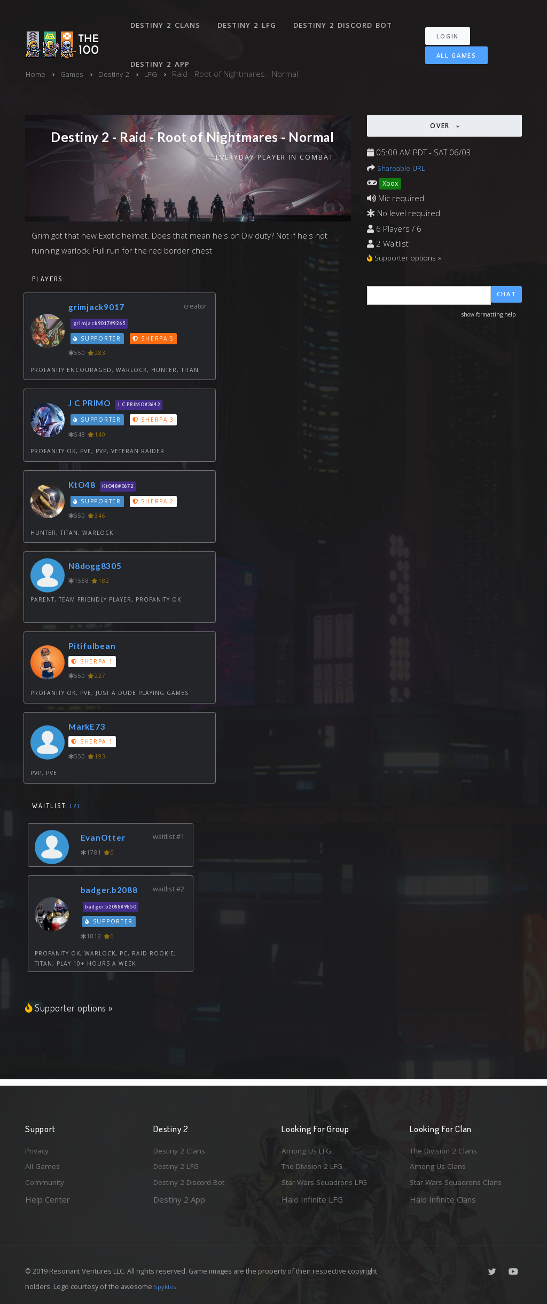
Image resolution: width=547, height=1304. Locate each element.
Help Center (47, 1199)
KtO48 (84, 486)
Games (75, 73)
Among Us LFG (309, 1147)
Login (453, 27)
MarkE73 (88, 727)
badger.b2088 (113, 891)
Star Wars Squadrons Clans (459, 1181)
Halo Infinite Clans (443, 1199)
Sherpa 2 (155, 502)
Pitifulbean (94, 647)
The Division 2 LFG (316, 1164)
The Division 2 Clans (446, 1147)
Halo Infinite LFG (312, 1199)
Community (45, 1181)
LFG (159, 73)
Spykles (166, 1286)
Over (441, 125)
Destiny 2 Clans (166, 20)
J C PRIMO (92, 404)
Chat (507, 297)
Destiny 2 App (161, 50)
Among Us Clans (439, 1164)
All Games (449, 46)
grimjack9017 (99, 307)
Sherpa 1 (93, 663)
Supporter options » (70, 1008)
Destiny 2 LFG (249, 20)
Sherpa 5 (155, 339)
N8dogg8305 (98, 567)
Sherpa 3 (155, 421)
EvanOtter (106, 838)
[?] (75, 806)
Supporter (98, 339)
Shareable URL (404, 167)
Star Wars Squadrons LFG (329, 1181)
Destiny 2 (121, 73)
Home (37, 73)
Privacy (38, 1147)
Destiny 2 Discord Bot (346, 20)
